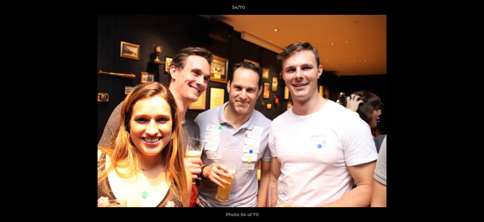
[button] (458, 9)
